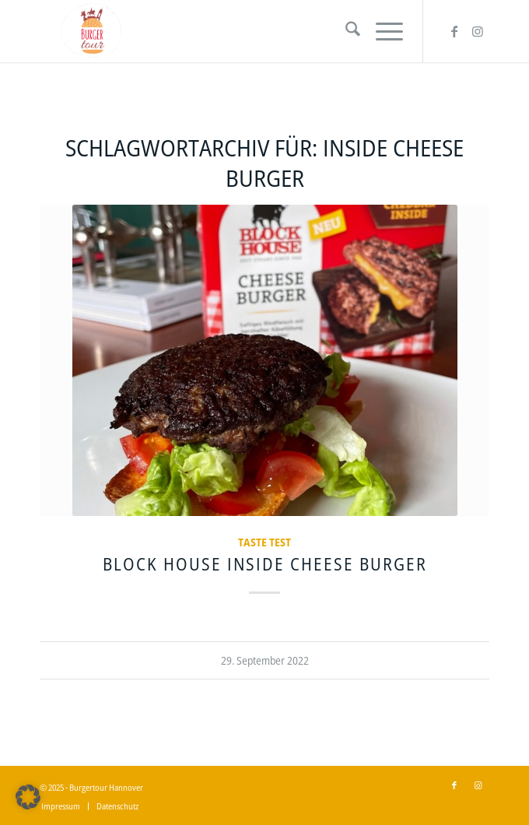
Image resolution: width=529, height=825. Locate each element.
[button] (28, 797)
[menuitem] (345, 31)
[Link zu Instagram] (477, 31)
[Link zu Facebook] (454, 31)
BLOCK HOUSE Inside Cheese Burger (265, 564)
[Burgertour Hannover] (219, 31)
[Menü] (381, 31)
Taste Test (264, 542)
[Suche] (345, 31)
